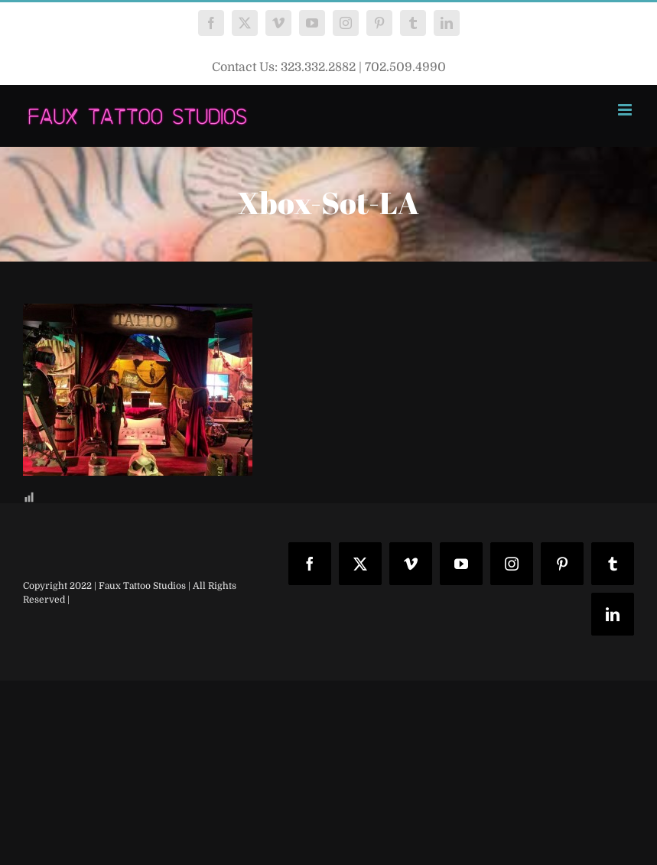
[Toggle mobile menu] (626, 110)
